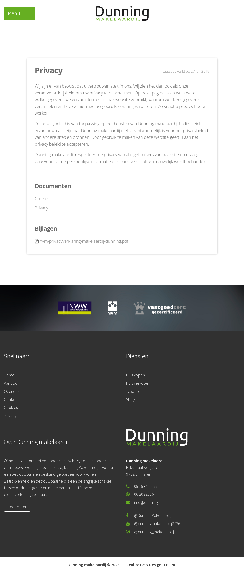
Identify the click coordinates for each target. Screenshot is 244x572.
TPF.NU (170, 564)
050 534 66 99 (142, 486)
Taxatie (132, 391)
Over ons (11, 391)
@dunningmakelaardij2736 (153, 523)
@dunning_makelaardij (150, 531)
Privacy (41, 208)
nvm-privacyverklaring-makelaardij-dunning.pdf (84, 241)
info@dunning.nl (144, 502)
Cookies (42, 199)
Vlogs (130, 399)
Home (9, 375)
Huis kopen (135, 375)
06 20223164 (141, 494)
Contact (11, 399)
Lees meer (17, 506)
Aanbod (10, 383)
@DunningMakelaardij (148, 515)
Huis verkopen (138, 383)
